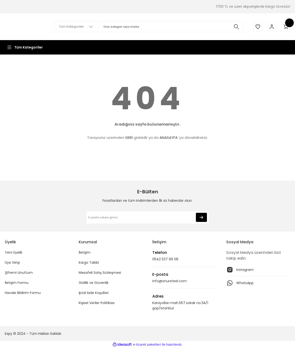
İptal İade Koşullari (94, 292)
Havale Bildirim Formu (23, 292)
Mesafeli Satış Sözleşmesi (100, 272)
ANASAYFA (169, 137)
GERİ (129, 137)
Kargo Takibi (89, 262)
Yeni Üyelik (13, 252)
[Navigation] (24, 47)
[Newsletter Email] (147, 217)
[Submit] (201, 217)
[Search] (148, 26)
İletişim (84, 252)
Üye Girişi (12, 262)
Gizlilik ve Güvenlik (94, 282)
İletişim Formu (16, 282)
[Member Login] (271, 26)
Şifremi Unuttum (19, 272)
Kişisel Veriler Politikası (97, 302)
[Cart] (285, 26)
